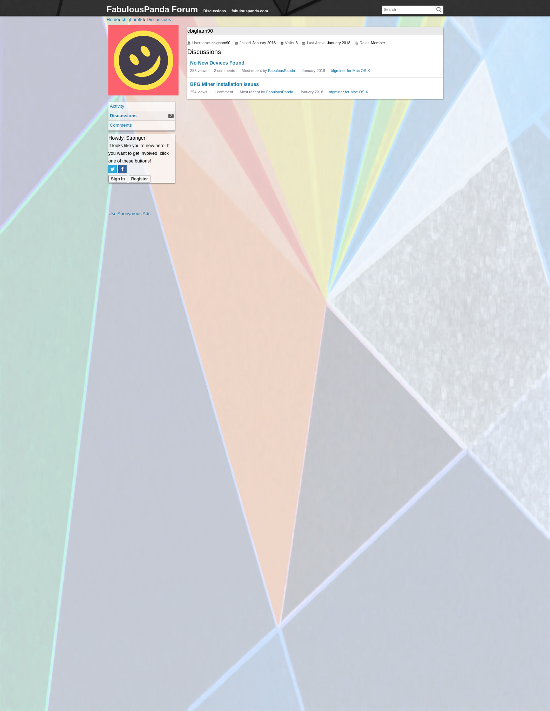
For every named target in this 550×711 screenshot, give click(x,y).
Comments (121, 125)
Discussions (214, 11)
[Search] (439, 10)
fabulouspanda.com (250, 11)
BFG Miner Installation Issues (224, 84)
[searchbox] (412, 10)
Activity (117, 106)
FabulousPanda (281, 70)
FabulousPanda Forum (152, 9)
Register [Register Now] (139, 179)
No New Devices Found (217, 63)
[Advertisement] (136, 323)
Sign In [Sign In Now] (118, 179)
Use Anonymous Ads (129, 213)
